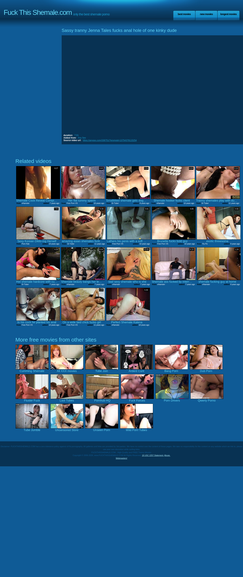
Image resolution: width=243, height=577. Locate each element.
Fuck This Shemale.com (38, 12)
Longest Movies (228, 14)
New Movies (206, 14)
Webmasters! (121, 458)
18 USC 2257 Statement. (153, 455)
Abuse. (167, 455)
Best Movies (184, 14)
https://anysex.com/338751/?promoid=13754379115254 (110, 140)
